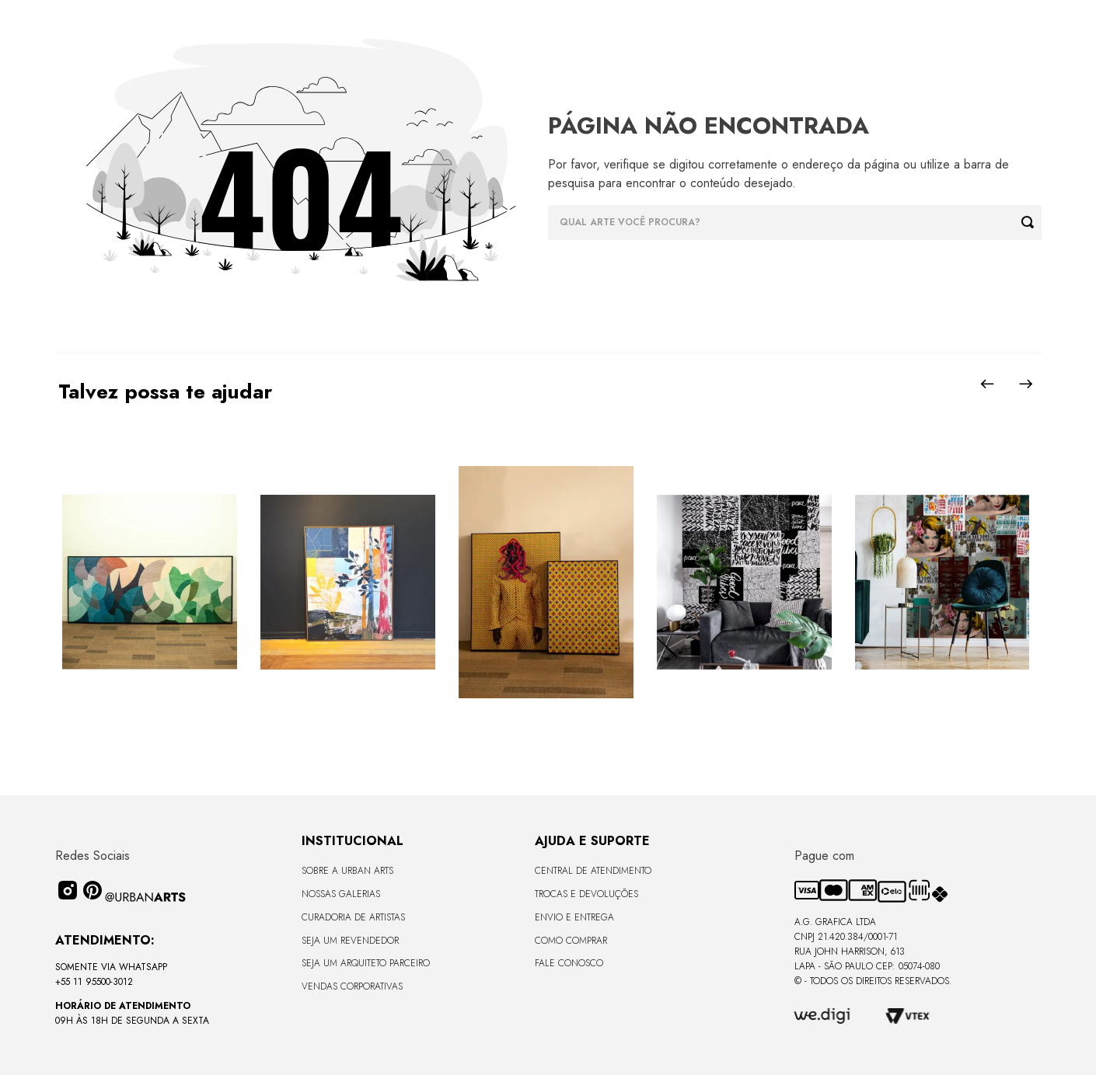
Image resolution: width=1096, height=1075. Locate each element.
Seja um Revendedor (350, 941)
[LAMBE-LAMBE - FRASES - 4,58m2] (744, 583)
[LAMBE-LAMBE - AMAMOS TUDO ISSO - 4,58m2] (942, 583)
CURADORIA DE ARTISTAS (353, 917)
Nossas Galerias (341, 894)
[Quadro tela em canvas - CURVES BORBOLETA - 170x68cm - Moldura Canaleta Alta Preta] (149, 583)
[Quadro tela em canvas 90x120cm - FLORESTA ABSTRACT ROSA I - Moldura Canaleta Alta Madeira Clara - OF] (347, 583)
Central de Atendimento (593, 871)
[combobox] (795, 222)
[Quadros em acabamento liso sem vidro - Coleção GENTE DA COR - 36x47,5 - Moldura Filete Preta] (546, 583)
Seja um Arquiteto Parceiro (366, 963)
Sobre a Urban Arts (347, 871)
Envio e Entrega (574, 917)
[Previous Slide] (987, 383)
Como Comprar (571, 941)
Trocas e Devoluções (586, 894)
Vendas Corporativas (352, 986)
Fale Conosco (569, 963)
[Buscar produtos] (1031, 222)
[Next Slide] (1026, 383)
